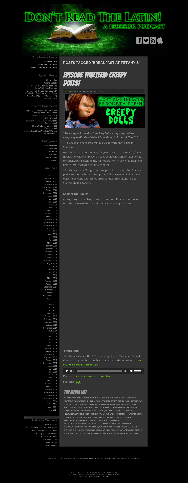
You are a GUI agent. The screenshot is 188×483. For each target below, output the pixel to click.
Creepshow (69, 411)
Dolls (121, 411)
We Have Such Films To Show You (41, 428)
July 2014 (53, 404)
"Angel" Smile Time (72, 398)
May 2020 (53, 205)
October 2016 (51, 325)
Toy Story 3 (69, 433)
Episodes (53, 148)
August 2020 (52, 196)
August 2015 (52, 366)
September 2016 (50, 328)
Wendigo (121, 433)
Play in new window (85, 376)
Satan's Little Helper (116, 417)
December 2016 (50, 319)
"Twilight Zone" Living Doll (76, 404)
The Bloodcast (50, 439)
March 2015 (52, 381)
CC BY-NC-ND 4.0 (111, 474)
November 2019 (50, 222)
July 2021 (53, 172)
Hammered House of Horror (44, 431)
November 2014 (50, 392)
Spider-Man (84, 420)
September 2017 (50, 296)
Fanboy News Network (46, 433)
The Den (116, 427)
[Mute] (131, 370)
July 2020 (53, 199)
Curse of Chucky (83, 411)
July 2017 (53, 301)
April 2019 (53, 240)
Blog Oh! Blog (135, 458)
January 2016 (51, 351)
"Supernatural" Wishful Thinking (79, 401)
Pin (127, 414)
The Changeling (91, 427)
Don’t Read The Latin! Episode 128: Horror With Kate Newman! (42, 87)
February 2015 (51, 383)
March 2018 (52, 278)
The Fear (68, 430)
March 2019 (52, 243)
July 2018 (53, 266)
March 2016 (52, 345)
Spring (93, 420)
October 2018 (51, 257)
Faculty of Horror (49, 436)
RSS (78, 381)
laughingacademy (33, 110)
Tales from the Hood (107, 424)
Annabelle (115, 404)
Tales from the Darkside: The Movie (80, 424)
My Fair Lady (108, 414)
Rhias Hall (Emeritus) (47, 65)
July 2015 (53, 369)
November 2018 (50, 255)
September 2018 (50, 260)
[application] (103, 371)
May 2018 (53, 272)
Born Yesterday (128, 404)
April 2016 (53, 342)
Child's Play (131, 407)
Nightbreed (120, 414)
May (100, 414)
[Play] (67, 370)
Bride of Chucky (93, 407)
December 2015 (50, 354)
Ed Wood (128, 411)
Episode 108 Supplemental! (51, 117)
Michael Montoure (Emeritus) (44, 68)
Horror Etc (51, 442)
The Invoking (78, 430)
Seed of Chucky (71, 420)
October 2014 (51, 395)
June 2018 (52, 269)
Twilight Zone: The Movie (104, 433)
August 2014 (52, 401)
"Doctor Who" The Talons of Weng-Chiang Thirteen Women (109, 398)
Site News (53, 154)
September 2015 (50, 363)
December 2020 (50, 184)
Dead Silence (111, 411)
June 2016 (52, 337)
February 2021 (51, 178)
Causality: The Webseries (113, 407)
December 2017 (50, 287)
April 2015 (53, 378)
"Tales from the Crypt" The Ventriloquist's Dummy (119, 401)
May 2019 (53, 237)
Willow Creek (132, 433)
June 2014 (52, 407)
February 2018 (51, 281)
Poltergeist (135, 414)
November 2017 (50, 290)
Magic (95, 414)
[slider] (99, 371)
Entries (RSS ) (85, 476)
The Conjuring (106, 427)
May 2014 (53, 410)
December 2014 (50, 389)
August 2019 (52, 228)
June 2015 (52, 372)
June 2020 (52, 202)
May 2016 (53, 340)
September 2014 (50, 398)
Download (105, 376)
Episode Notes (51, 145)
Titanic (114, 430)
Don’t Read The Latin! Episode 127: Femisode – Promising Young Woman (41, 92)
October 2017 (51, 293)
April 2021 (53, 175)
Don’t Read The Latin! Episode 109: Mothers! (45, 111)
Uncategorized (51, 157)
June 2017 (52, 304)
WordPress (84, 458)
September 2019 (50, 225)
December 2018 (50, 252)
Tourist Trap (124, 430)
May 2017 (53, 307)
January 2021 (51, 181)
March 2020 (52, 211)
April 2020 (53, 208)
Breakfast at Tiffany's (74, 407)
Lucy (89, 414)
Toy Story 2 (136, 430)
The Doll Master (129, 427)
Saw (129, 417)
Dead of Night (98, 411)
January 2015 (51, 386)
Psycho (67, 417)
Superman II (114, 420)
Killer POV (51, 445)
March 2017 (52, 313)
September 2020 (50, 193)
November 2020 (50, 187)
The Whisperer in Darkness (98, 430)
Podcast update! (50, 83)
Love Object (80, 414)
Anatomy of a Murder (99, 404)
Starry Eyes (102, 420)
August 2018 (52, 263)
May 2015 (53, 375)
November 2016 (50, 322)
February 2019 (51, 246)
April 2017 (53, 310)
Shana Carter (37, 126)
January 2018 (51, 284)
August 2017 (52, 298)
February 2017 (51, 316)
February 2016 (51, 348)
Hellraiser (69, 414)
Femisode (53, 151)
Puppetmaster (78, 417)
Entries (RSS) (94, 458)
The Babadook (124, 424)
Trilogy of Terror (84, 433)
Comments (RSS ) (101, 476)
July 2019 (53, 231)
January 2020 (51, 216)
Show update (51, 80)
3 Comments (69, 91)
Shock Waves (50, 425)
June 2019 (52, 234)
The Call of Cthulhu (73, 427)
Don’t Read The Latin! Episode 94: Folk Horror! (44, 132)
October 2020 (51, 190)
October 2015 (51, 360)
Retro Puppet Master (96, 417)
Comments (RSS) (109, 458)
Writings (53, 160)
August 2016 (52, 331)
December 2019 (50, 219)
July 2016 (53, 334)
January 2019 (51, 249)
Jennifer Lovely (50, 62)
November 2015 (50, 357)
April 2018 (53, 275)
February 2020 (51, 213)
